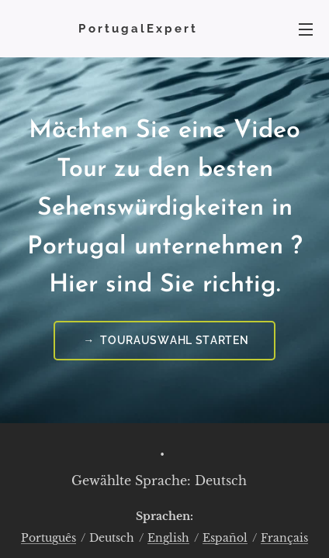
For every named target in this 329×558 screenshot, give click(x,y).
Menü (306, 29)
